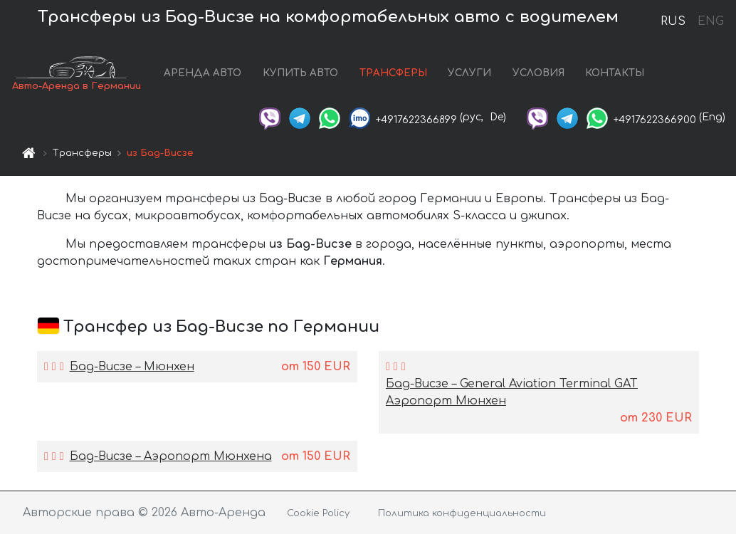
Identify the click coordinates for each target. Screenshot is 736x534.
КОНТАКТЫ (614, 73)
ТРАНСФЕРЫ (393, 73)
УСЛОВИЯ (538, 73)
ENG (710, 21)
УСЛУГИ (469, 73)
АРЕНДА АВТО (202, 73)
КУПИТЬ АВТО (300, 73)
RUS (673, 21)
